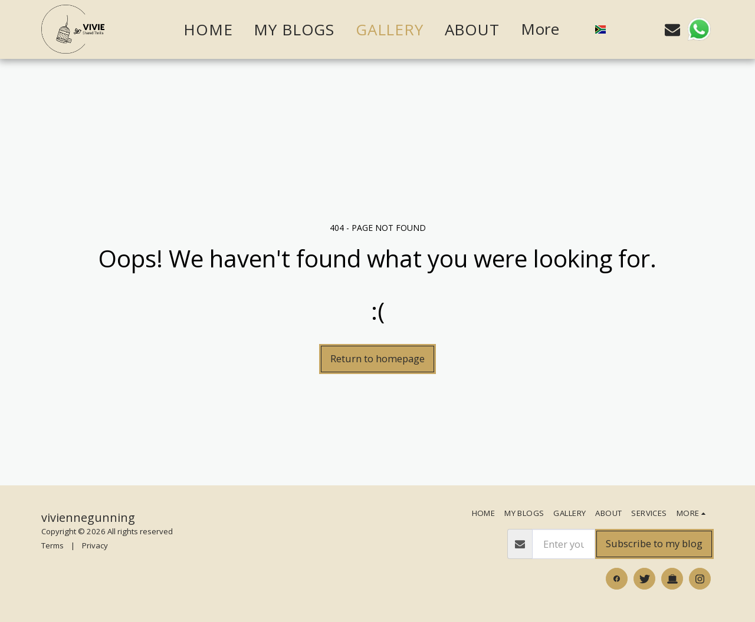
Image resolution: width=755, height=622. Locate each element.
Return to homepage (377, 358)
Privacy (95, 545)
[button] (623, 29)
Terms (52, 545)
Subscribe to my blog (654, 543)
